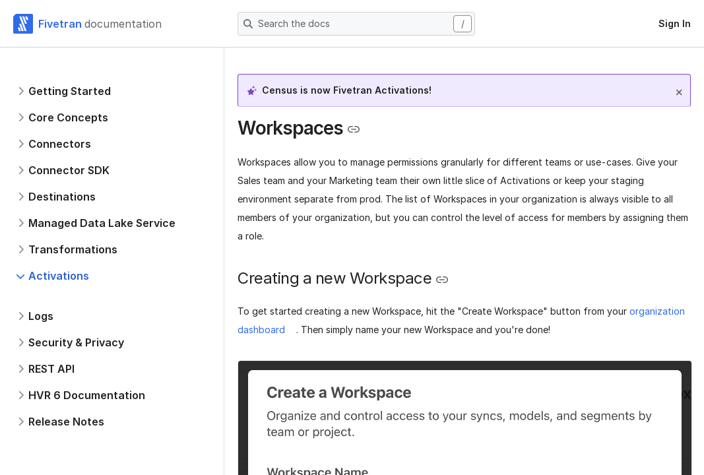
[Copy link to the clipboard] (353, 129)
